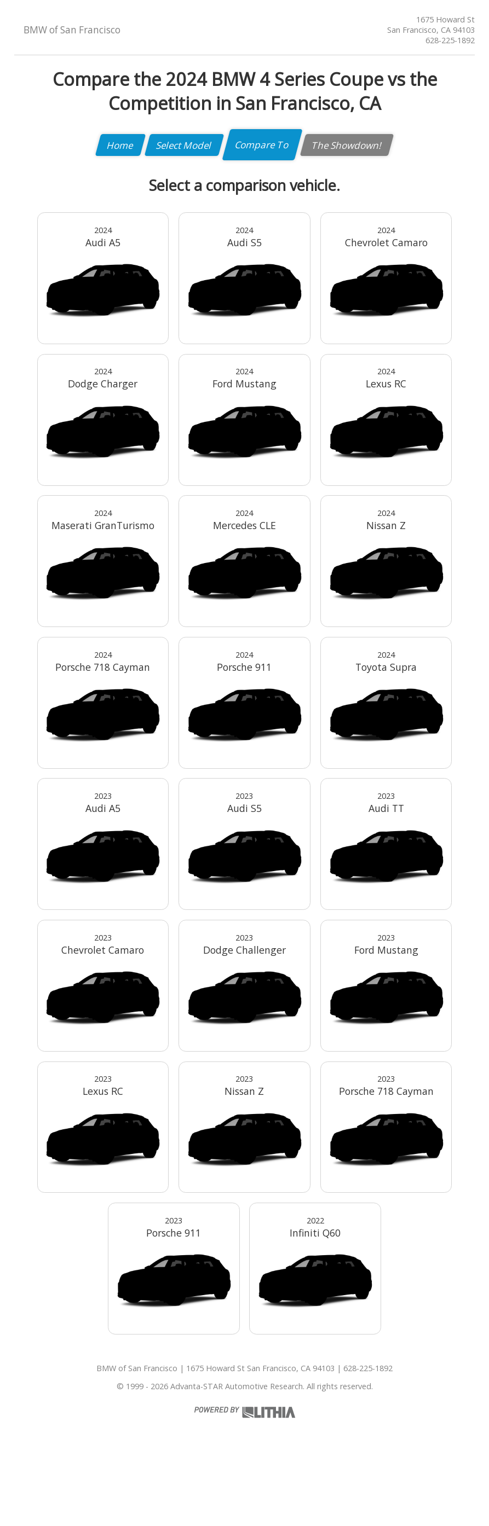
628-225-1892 (450, 40)
